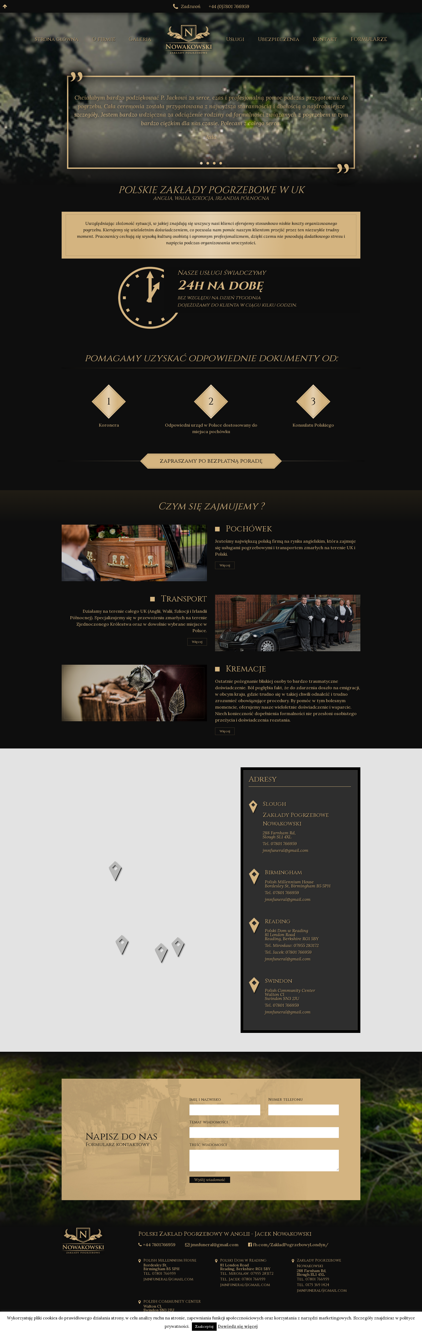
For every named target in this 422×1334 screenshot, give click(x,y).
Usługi (235, 39)
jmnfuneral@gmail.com (285, 850)
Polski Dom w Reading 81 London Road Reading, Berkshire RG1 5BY (292, 935)
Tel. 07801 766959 (280, 844)
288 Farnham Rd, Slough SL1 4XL (279, 835)
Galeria (140, 39)
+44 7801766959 (156, 1244)
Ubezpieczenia (278, 39)
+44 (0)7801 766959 (229, 6)
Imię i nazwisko (205, 1099)
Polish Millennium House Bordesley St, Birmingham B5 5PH (297, 884)
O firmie (103, 39)
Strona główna (57, 39)
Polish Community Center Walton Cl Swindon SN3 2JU (290, 994)
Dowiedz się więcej (238, 1326)
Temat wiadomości (208, 1122)
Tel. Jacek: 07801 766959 (288, 952)
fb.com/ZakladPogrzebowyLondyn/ (288, 1244)
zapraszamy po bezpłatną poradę (211, 461)
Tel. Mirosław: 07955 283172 (292, 945)
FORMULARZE (369, 39)
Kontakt (325, 39)
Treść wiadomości (208, 1144)
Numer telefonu (285, 1099)
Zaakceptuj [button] (204, 1326)
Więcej (225, 565)
